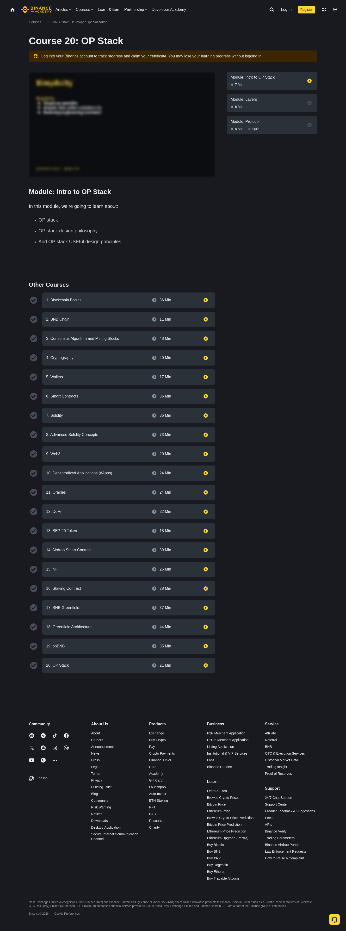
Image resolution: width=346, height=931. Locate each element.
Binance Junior (160, 760)
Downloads (99, 821)
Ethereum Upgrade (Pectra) (227, 838)
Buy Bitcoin (215, 845)
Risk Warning (101, 807)
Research (156, 821)
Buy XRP (214, 858)
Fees (268, 818)
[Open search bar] (270, 9)
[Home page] (36, 9)
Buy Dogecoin (217, 865)
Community (99, 800)
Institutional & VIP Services (227, 753)
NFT (152, 807)
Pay (152, 747)
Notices (96, 814)
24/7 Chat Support (278, 798)
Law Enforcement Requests (285, 851)
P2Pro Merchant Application (228, 740)
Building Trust (101, 787)
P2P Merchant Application (226, 733)
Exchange (156, 733)
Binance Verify (276, 831)
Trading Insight (276, 767)
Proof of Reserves (278, 774)
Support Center (276, 804)
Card (152, 767)
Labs (210, 760)
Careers (97, 740)
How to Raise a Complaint (284, 858)
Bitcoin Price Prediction (224, 824)
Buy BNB (214, 851)
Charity (154, 827)
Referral (271, 740)
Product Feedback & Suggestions (290, 811)
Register (306, 10)
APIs (268, 824)
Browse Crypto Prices (223, 798)
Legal (95, 767)
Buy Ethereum (218, 872)
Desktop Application (106, 827)
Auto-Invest (157, 794)
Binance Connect (220, 767)
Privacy (96, 780)
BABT (153, 814)
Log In (286, 9)
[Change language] (324, 9)
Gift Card (155, 780)
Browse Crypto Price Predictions (231, 818)
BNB (268, 747)
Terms (95, 774)
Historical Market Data (281, 760)
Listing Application (220, 747)
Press (95, 760)
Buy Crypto (157, 740)
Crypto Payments (162, 753)
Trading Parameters (280, 838)
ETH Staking (158, 800)
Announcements (103, 747)
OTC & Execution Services (285, 753)
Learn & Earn (217, 791)
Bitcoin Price (216, 804)
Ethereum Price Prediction (226, 831)
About (95, 733)
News (95, 753)
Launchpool (157, 787)
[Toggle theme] (335, 9)
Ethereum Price (218, 811)
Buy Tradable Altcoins (223, 878)
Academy (156, 774)
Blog (94, 794)
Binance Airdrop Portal (281, 845)
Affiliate (270, 733)
